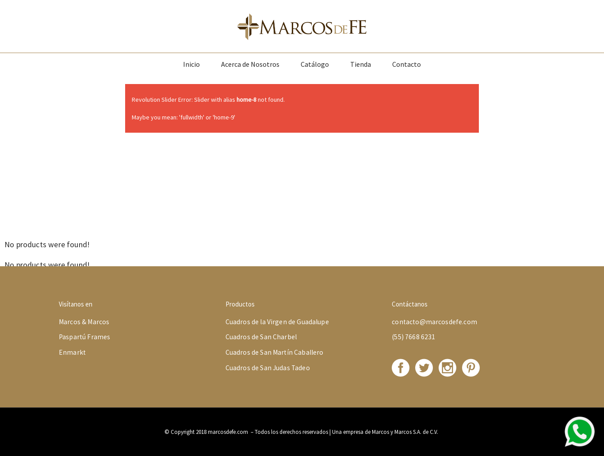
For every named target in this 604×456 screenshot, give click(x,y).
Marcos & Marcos (84, 322)
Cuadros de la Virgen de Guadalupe (277, 322)
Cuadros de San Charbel (261, 337)
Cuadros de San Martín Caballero (275, 352)
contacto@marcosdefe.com (434, 322)
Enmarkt (72, 352)
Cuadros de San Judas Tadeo (268, 368)
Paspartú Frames (84, 337)
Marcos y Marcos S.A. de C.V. (406, 432)
